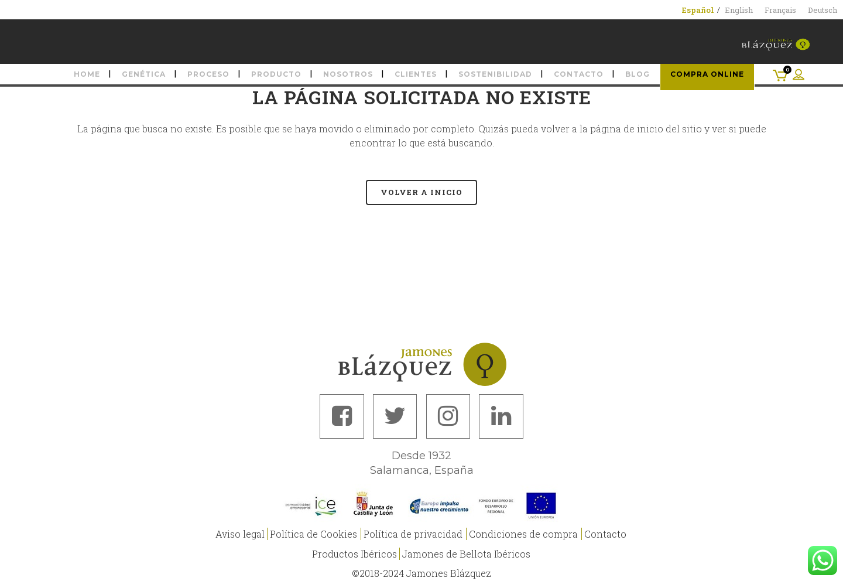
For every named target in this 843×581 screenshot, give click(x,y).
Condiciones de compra (523, 532)
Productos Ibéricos (354, 552)
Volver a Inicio (421, 192)
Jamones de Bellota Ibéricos (466, 552)
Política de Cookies (313, 532)
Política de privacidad (413, 532)
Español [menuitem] (698, 10)
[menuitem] (698, 10)
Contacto (605, 532)
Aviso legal (240, 532)
